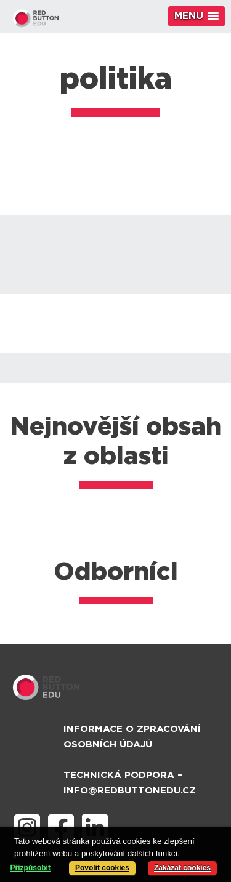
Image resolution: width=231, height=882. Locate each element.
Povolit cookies (102, 868)
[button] (196, 16)
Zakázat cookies (182, 868)
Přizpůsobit (30, 868)
